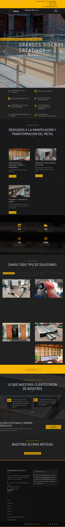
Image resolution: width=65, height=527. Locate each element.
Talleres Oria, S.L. (32, 10)
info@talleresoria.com (51, 6)
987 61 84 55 (52, 5)
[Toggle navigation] (56, 10)
